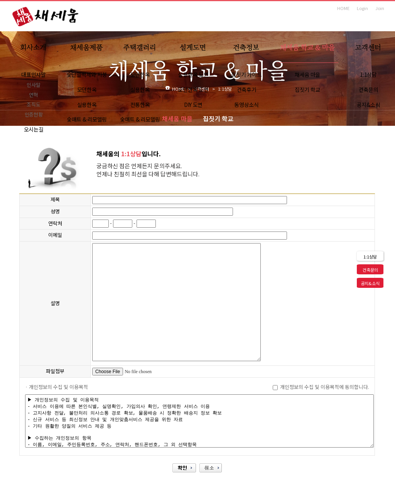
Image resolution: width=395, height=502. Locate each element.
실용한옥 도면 (193, 74)
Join (379, 8)
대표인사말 (33, 74)
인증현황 (34, 114)
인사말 (33, 84)
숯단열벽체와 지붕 (87, 74)
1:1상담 (368, 74)
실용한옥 (87, 104)
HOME (343, 8)
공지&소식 (368, 104)
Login (362, 8)
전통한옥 (140, 104)
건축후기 (247, 89)
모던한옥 (87, 89)
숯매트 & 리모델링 (87, 119)
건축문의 (368, 89)
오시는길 (34, 129)
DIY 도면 (193, 104)
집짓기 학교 (307, 89)
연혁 (33, 94)
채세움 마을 (307, 74)
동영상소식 (246, 104)
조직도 (33, 104)
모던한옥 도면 (193, 89)
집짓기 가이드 (246, 74)
